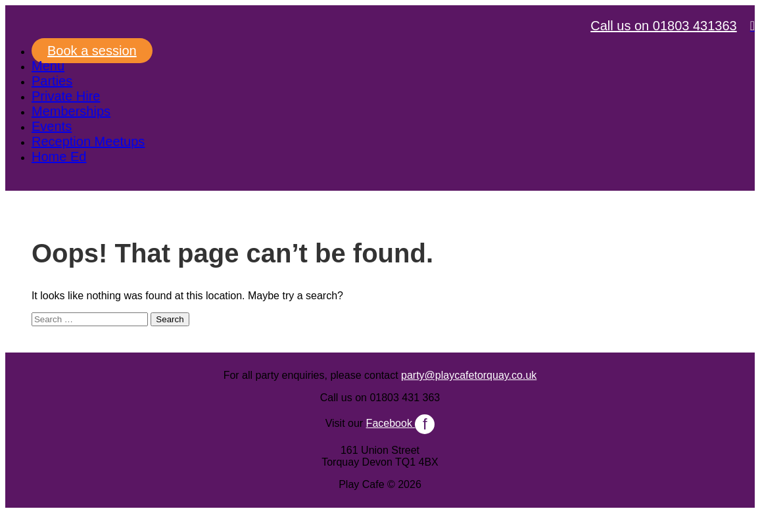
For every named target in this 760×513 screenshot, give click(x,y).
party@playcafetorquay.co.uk (468, 375)
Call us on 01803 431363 (663, 25)
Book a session (92, 50)
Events (52, 126)
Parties (52, 81)
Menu (48, 66)
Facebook (400, 423)
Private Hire (66, 96)
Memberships (71, 111)
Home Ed (59, 156)
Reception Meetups (88, 141)
